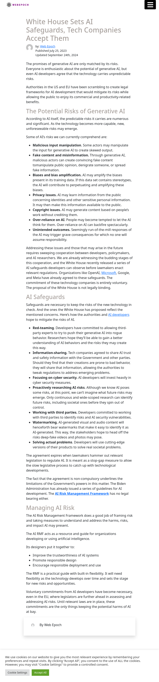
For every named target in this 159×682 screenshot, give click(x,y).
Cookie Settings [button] (17, 672)
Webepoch (17, 5)
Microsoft (108, 272)
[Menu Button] (150, 4)
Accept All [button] (40, 672)
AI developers (118, 314)
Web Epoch (47, 46)
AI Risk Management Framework (82, 493)
